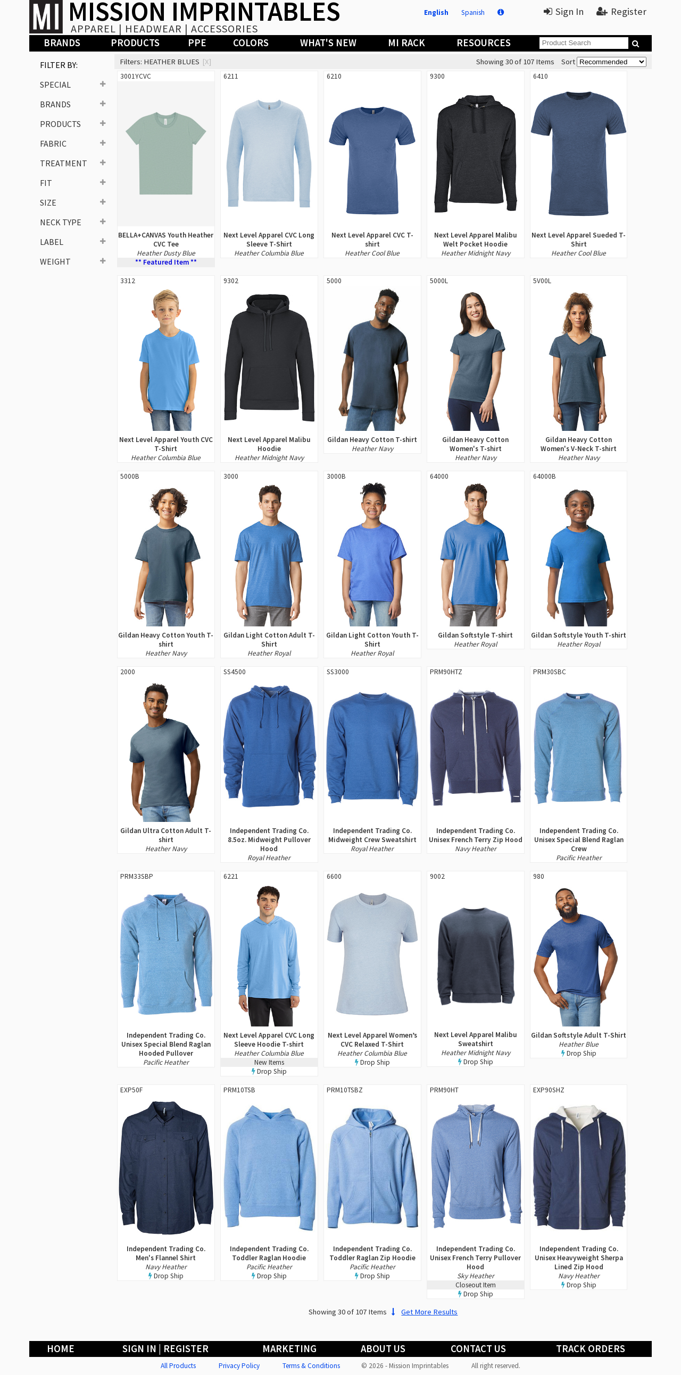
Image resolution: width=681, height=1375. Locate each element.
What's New (328, 43)
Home (60, 1349)
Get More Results (423, 1312)
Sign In (564, 11)
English (436, 12)
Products (135, 43)
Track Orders (590, 1349)
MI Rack (406, 43)
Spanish (473, 12)
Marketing (289, 1349)
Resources (483, 43)
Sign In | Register (165, 1349)
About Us (383, 1349)
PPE (197, 43)
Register (621, 11)
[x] (206, 61)
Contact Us (478, 1349)
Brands (62, 43)
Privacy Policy (239, 1365)
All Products (178, 1365)
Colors (251, 43)
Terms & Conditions (311, 1365)
